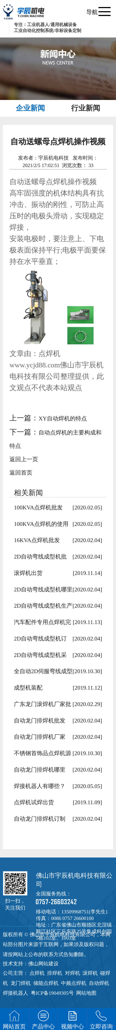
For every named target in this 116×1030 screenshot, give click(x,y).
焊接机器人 (15, 993)
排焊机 (54, 973)
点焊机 (37, 973)
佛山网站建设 (43, 963)
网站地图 (86, 993)
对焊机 (72, 973)
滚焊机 (90, 973)
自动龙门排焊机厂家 (39, 737)
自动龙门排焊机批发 (39, 720)
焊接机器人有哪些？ (39, 786)
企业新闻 (30, 108)
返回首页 (20, 473)
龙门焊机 (21, 983)
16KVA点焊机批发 (37, 540)
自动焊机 (99, 983)
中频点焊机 (73, 983)
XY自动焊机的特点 (63, 418)
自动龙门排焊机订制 (39, 819)
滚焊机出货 (28, 573)
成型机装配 (28, 688)
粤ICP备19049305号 (52, 993)
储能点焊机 (46, 983)
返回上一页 (23, 459)
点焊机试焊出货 (34, 802)
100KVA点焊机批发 (38, 507)
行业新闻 (85, 108)
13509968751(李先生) (84, 911)
